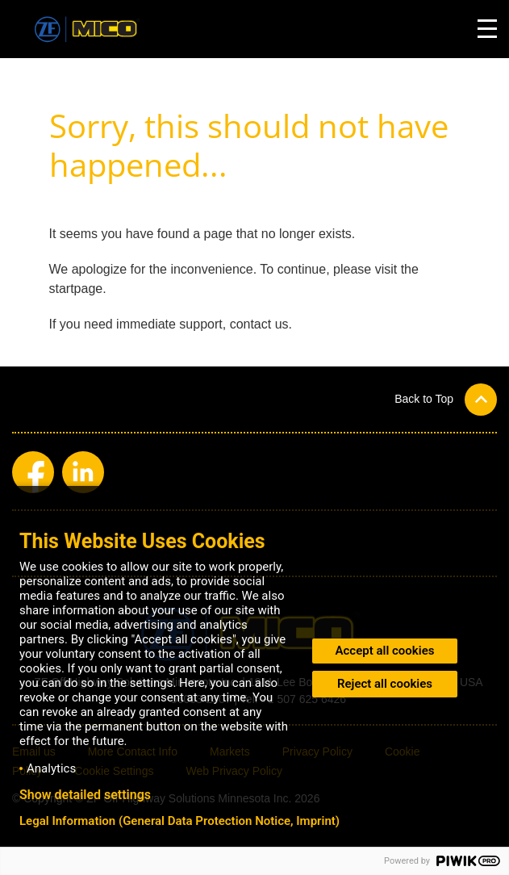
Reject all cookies (384, 683)
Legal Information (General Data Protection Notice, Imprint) (179, 820)
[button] (445, 399)
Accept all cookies (385, 650)
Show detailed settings (85, 795)
